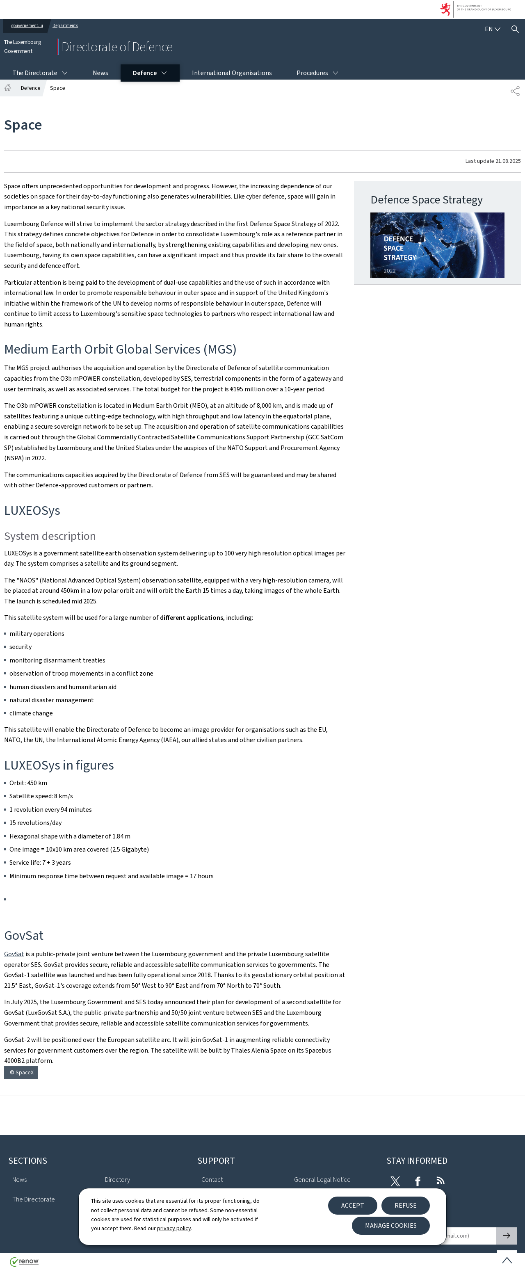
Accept (352, 1205)
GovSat (14, 954)
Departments (65, 26)
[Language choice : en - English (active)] (492, 29)
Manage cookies (391, 1225)
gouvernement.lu (27, 26)
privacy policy (174, 1228)
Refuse (406, 1205)
